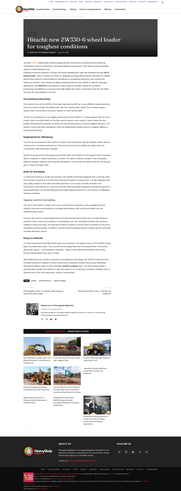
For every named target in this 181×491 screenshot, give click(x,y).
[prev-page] (25, 429)
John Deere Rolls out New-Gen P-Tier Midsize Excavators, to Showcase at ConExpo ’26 (37, 360)
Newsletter (93, 469)
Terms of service (118, 469)
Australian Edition (53, 469)
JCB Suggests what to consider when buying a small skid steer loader (43, 292)
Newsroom (130, 469)
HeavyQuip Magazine (71, 474)
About (75, 469)
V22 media (111, 474)
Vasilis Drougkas (60, 281)
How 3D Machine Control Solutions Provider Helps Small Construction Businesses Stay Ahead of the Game (67, 389)
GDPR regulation (68, 479)
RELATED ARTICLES (55, 331)
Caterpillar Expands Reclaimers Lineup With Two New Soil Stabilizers (95, 370)
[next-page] (29, 429)
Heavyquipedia (152, 469)
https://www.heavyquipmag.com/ (51, 309)
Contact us (140, 469)
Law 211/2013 (55, 486)
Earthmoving (34, 16)
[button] (162, 3)
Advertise (83, 469)
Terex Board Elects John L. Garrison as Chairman (94, 292)
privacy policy (104, 469)
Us (39, 476)
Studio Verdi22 (41, 489)
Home (25, 16)
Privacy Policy (56, 479)
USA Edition (66, 469)
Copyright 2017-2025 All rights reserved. (49, 474)
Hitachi (33, 281)
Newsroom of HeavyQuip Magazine (42, 52)
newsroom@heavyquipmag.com (82, 461)
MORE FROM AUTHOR (78, 331)
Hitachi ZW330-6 (45, 281)
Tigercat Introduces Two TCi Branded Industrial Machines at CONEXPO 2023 (35, 400)
